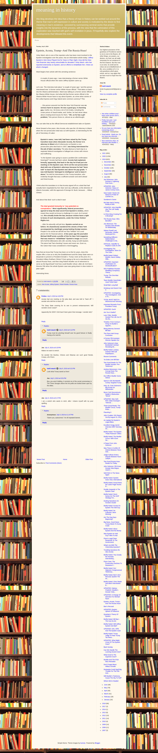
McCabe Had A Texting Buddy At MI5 (111, 203)
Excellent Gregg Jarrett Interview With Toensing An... (113, 427)
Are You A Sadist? (110, 312)
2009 (104, 724)
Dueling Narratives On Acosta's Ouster (111, 502)
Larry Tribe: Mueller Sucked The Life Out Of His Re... (112, 317)
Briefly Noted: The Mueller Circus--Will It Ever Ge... (112, 438)
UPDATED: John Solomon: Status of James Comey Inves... (112, 188)
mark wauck (51, 330)
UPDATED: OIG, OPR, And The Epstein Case (112, 630)
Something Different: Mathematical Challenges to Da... (111, 239)
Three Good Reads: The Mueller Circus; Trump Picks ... (112, 407)
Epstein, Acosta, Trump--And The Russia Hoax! (112, 602)
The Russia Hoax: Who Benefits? (111, 220)
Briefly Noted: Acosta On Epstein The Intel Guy (112, 506)
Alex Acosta (45, 284)
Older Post (89, 459)
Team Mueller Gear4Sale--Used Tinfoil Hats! (113, 281)
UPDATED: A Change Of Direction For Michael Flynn (112, 597)
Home (37, 40)
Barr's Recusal (109, 606)
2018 (104, 703)
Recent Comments (110, 356)
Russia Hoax (73, 284)
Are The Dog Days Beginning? (110, 518)
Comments (105, 107)
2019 (104, 159)
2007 (104, 730)
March (106, 694)
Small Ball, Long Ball (111, 285)
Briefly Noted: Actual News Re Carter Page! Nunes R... (113, 484)
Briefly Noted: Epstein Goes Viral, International (113, 479)
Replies (46, 326)
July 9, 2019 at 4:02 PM (55, 296)
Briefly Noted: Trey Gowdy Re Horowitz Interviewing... (113, 556)
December (107, 162)
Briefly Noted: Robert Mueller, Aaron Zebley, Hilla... (112, 257)
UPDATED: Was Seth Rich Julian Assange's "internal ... (112, 401)
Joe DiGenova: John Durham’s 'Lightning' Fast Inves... (111, 181)
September (108, 171)
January (107, 700)
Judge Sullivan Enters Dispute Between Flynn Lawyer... (112, 456)
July (105, 177)
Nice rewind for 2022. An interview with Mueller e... (110, 142)
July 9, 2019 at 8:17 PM (53, 398)
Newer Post (41, 459)
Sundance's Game (110, 199)
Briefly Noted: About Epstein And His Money (112, 530)
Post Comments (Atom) (54, 463)
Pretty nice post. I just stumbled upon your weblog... (109, 122)
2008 (104, 727)
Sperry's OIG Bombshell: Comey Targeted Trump (112, 382)
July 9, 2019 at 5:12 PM (67, 330)
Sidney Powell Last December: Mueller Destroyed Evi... (111, 232)
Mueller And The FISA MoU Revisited (111, 660)
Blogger (97, 743)
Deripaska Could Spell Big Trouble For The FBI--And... (113, 671)
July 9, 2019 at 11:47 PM (65, 415)
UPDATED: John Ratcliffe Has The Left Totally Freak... (112, 209)
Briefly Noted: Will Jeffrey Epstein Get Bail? (112, 625)
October (107, 168)
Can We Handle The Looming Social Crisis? (112, 651)
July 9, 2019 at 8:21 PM (67, 368)
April (106, 691)
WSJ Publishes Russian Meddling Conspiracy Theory (112, 270)
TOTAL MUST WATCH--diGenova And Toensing (113, 300)
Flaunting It (107, 412)
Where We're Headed (111, 681)
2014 (104, 709)
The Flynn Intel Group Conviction (111, 334)
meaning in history (56, 10)
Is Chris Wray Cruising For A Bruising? (113, 215)
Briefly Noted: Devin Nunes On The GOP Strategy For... (111, 496)
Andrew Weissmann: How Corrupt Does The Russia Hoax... (112, 371)
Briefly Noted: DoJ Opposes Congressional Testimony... (113, 570)
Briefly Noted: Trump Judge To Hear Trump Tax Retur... (112, 635)
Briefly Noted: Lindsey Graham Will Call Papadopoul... (111, 351)
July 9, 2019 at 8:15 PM (53, 348)
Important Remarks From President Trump (112, 305)
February (107, 697)
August (106, 174)
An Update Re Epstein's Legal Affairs (112, 421)
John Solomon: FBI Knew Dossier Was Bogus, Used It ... (112, 468)
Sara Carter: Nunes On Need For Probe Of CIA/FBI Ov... (111, 195)
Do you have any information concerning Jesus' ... (111, 129)
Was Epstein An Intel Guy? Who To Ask (111, 534)
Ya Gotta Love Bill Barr (111, 359)
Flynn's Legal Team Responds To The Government (110, 540)
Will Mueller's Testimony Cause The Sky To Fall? (113, 677)
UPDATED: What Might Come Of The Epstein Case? (112, 642)
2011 (104, 718)
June (106, 685)
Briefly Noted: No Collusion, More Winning (110, 512)
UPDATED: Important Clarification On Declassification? (111, 264)
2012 (104, 715)
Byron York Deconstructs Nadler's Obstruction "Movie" (112, 394)
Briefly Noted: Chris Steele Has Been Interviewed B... (113, 583)
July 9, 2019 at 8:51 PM (58, 378)
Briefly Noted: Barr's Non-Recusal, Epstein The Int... (112, 577)
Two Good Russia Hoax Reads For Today (112, 462)
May (105, 688)
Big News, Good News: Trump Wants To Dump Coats (112, 524)
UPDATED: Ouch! (110, 309)
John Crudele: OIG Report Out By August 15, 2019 (113, 416)
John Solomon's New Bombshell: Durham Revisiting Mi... (111, 345)
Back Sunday (108, 647)
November (107, 165)
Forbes (44, 296)
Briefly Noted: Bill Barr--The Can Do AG (112, 620)
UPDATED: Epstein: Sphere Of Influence (111, 610)
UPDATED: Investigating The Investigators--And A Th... (112, 295)
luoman (82, 743)
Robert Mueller (64, 284)
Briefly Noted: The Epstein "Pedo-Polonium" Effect (112, 432)
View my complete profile (108, 94)
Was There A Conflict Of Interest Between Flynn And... (112, 450)
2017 (104, 706)
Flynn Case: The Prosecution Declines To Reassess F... (113, 563)
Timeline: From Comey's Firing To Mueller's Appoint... (112, 324)
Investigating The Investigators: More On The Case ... (112, 250)
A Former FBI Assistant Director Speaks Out (111, 339)
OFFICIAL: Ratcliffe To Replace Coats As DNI (112, 245)
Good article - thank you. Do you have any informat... (111, 135)
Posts (104, 103)
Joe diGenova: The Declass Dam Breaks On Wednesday (112, 225)
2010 (104, 721)
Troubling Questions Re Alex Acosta (112, 551)
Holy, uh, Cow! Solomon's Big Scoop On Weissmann (112, 387)
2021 (104, 153)
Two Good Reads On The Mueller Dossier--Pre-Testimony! (112, 364)
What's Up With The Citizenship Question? (112, 546)
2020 (104, 156)
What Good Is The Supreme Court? (110, 656)
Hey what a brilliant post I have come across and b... (111, 114)
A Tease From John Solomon (110, 444)
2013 (104, 712)
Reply (43, 321)
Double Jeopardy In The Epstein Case (112, 490)
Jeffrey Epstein (54, 284)
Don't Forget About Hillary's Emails (110, 665)
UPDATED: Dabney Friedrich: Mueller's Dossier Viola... (111, 590)
